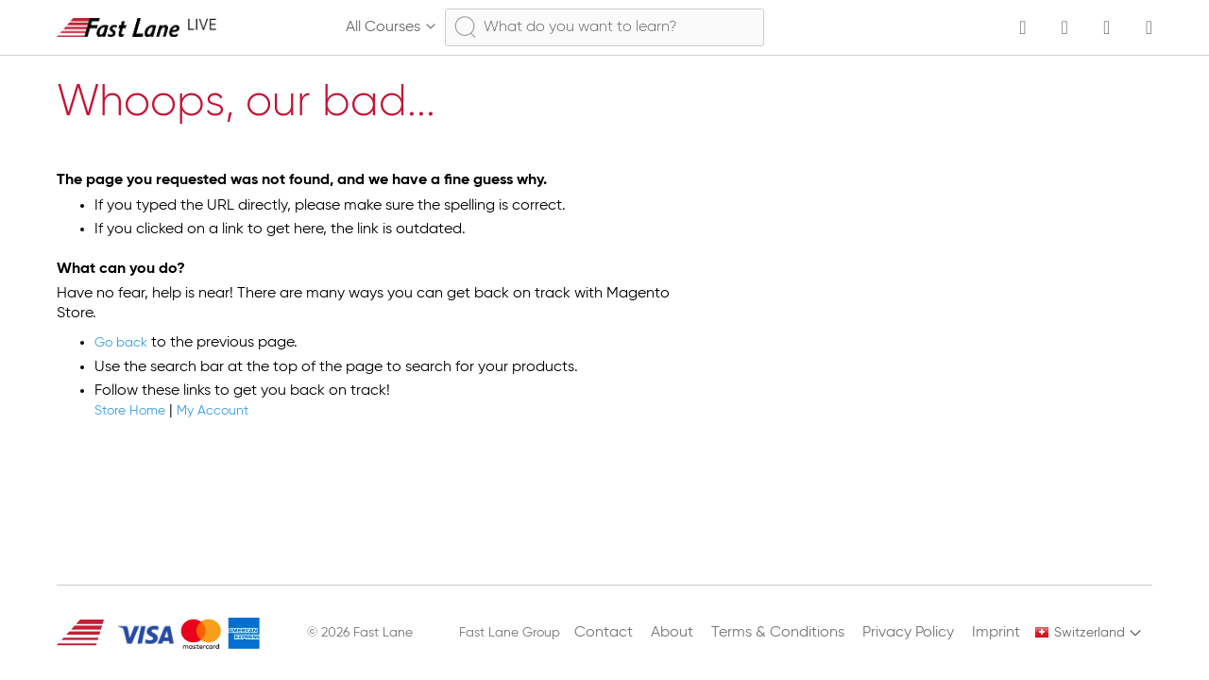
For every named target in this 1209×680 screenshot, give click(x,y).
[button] (1088, 633)
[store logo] (137, 27)
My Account (229, 410)
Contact (603, 632)
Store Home (135, 410)
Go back (124, 342)
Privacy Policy (908, 632)
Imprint (996, 632)
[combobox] (604, 27)
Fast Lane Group (509, 632)
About (672, 632)
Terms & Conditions (777, 632)
